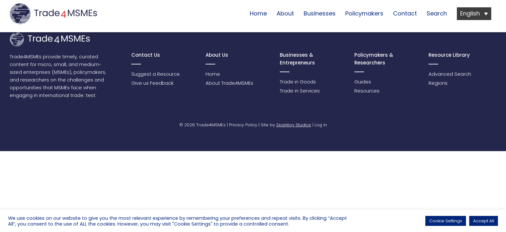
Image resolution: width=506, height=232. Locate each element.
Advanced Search (450, 74)
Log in (321, 125)
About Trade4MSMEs (229, 83)
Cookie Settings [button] (445, 221)
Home (258, 13)
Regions (438, 83)
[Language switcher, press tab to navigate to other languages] (474, 13)
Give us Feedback (152, 83)
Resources (367, 90)
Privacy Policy (243, 125)
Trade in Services (300, 90)
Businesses (320, 13)
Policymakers (364, 13)
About (285, 13)
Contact (405, 13)
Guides (362, 81)
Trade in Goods (298, 81)
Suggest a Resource (155, 74)
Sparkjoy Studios (293, 125)
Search (437, 13)
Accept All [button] (483, 221)
